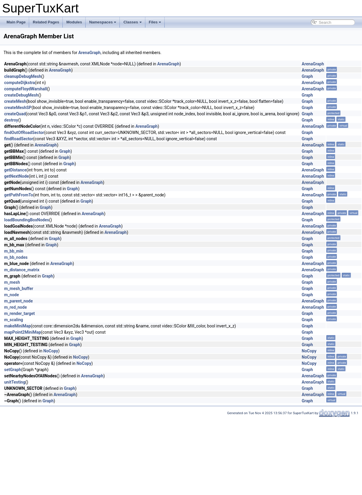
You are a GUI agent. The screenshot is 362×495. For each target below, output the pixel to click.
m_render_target (19, 313)
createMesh (15, 101)
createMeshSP (18, 107)
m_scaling (13, 319)
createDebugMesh (21, 95)
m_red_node (15, 307)
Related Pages (46, 22)
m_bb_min (13, 251)
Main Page (16, 22)
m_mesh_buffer (18, 288)
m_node (11, 294)
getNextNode (16, 176)
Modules (74, 22)
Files (155, 22)
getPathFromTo (18, 195)
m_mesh (12, 282)
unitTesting (14, 382)
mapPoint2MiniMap (22, 332)
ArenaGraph (89, 52)
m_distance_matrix (22, 269)
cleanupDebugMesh (22, 76)
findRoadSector (18, 138)
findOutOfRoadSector (24, 132)
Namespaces (103, 22)
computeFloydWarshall (25, 88)
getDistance (15, 170)
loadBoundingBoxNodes (26, 219)
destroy (11, 120)
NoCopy (50, 351)
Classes (132, 22)
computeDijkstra (19, 82)
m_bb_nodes (16, 257)
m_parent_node (18, 301)
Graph (307, 76)
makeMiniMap (17, 326)
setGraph (12, 369)
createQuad (15, 113)
